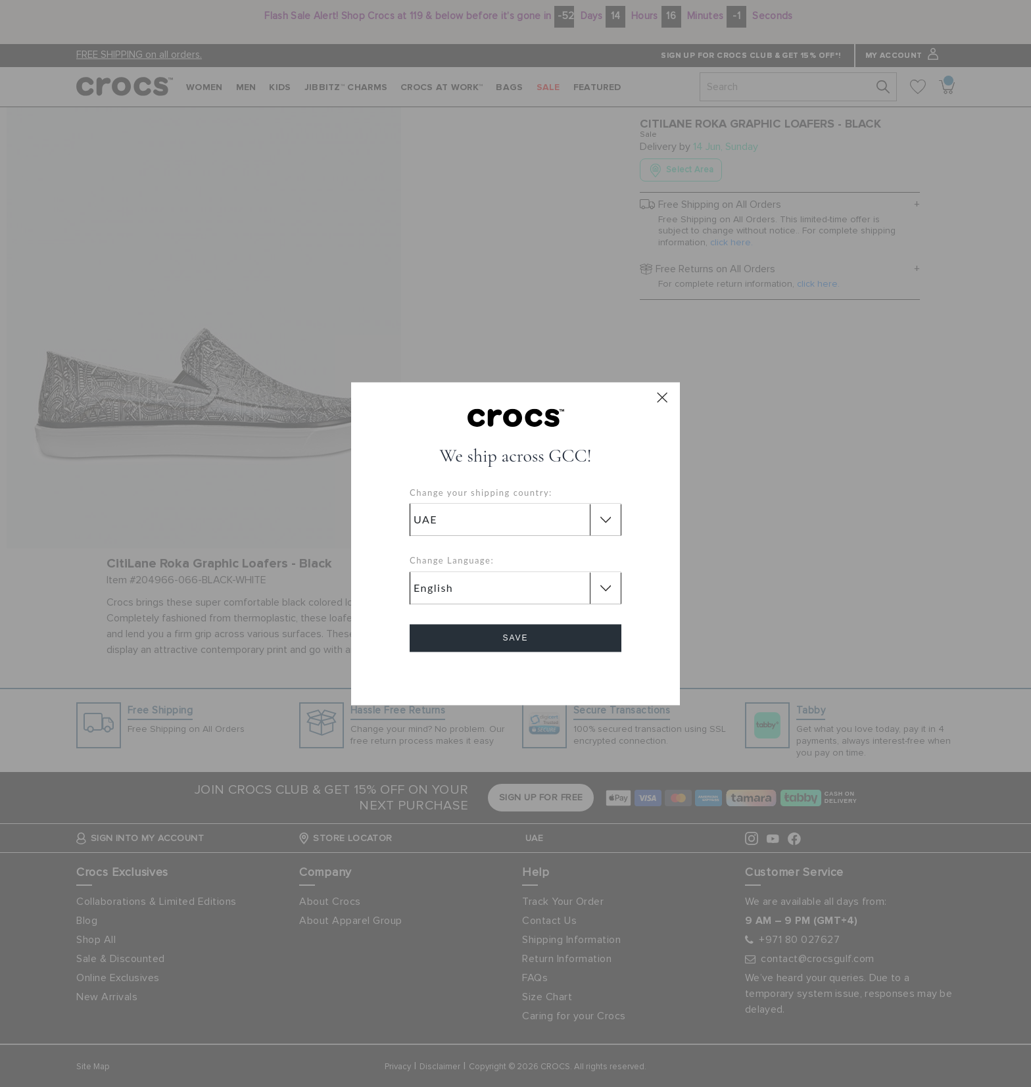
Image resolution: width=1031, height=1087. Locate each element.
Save (515, 637)
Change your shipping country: (481, 492)
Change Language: (452, 561)
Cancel (516, 675)
